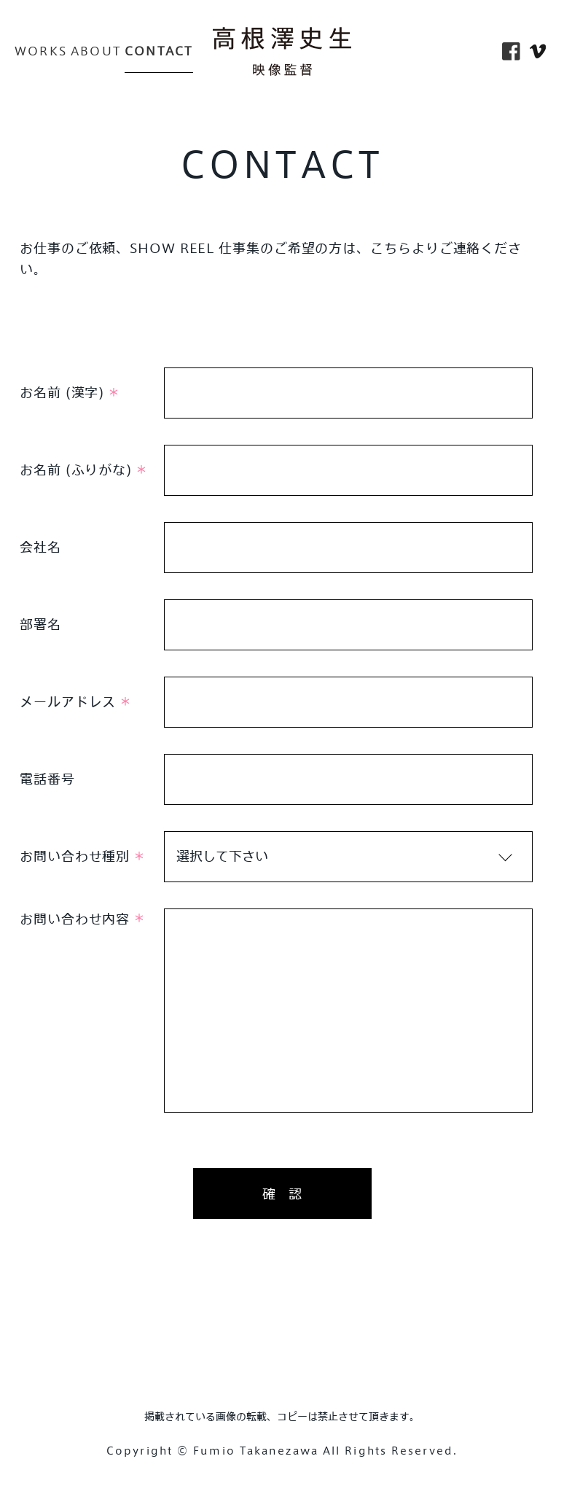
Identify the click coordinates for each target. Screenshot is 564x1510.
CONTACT (159, 50)
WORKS (41, 50)
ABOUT (96, 50)
